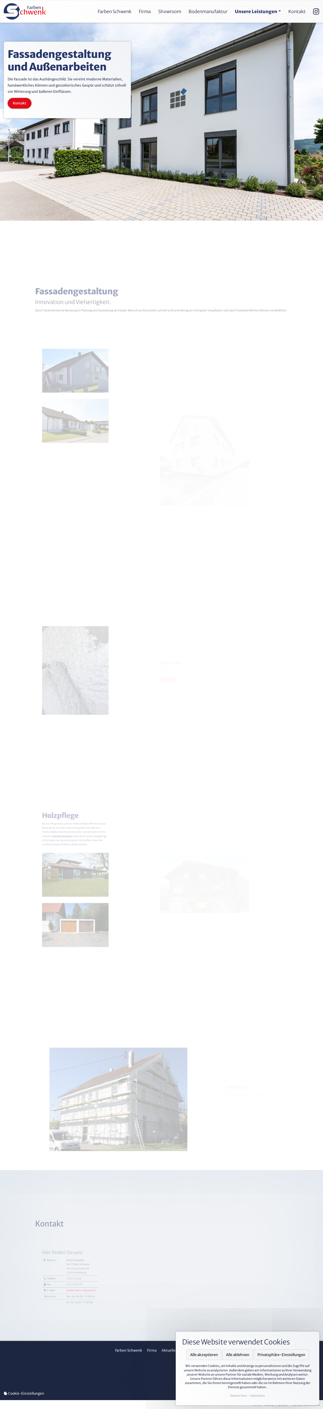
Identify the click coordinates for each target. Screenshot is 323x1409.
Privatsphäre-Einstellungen (281, 1354)
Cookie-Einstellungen (24, 1393)
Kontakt (19, 103)
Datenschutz (238, 1395)
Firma (152, 1350)
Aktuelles (169, 1350)
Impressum (257, 1395)
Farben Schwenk (128, 1350)
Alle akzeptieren (204, 1354)
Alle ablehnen (237, 1354)
